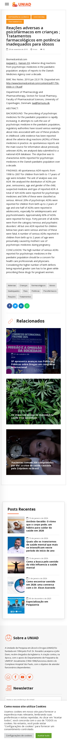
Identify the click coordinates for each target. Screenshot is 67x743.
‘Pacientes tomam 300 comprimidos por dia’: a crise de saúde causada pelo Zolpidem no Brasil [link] (32, 465)
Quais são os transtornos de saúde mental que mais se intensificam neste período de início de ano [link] (42, 546)
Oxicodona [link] (39, 17)
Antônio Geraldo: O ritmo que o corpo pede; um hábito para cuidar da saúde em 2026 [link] (41, 526)
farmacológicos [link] (38, 285)
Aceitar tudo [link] (44, 735)
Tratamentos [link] (15, 21)
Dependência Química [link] (18, 17)
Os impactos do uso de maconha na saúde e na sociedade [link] (32, 416)
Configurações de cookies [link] (19, 735)
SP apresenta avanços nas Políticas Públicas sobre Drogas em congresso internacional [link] (33, 364)
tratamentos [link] (25, 296)
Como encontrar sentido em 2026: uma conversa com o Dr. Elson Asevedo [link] (40, 584)
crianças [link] (23, 285)
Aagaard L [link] (11, 63)
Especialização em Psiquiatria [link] (37, 603)
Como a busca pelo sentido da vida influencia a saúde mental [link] (42, 564)
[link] (21, 4)
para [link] (25, 291)
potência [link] (35, 291)
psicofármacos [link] (50, 291)
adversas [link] (12, 285)
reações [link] (11, 296)
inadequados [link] (13, 291)
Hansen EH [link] (24, 63)
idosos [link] (52, 285)
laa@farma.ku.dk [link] (41, 103)
